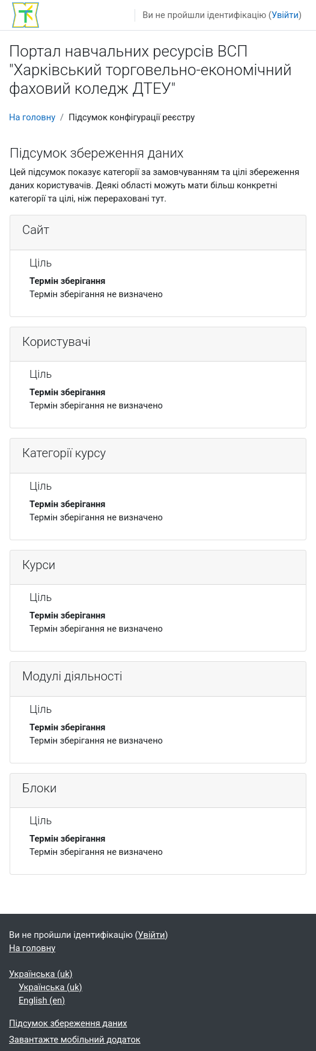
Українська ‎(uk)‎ (41, 974)
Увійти (285, 15)
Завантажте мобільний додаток (75, 1039)
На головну (32, 117)
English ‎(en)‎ (42, 1000)
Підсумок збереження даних (68, 1023)
